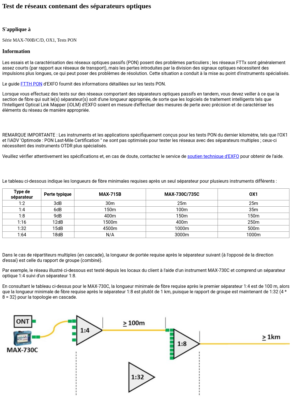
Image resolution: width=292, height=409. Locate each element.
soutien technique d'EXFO (213, 156)
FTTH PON (31, 84)
